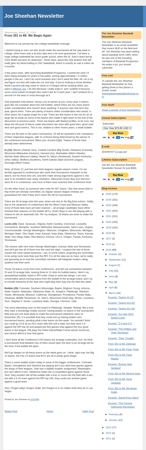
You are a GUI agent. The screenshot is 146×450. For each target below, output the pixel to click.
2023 (109, 205)
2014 (109, 249)
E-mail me (120, 151)
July (111, 270)
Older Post (88, 411)
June (112, 276)
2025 (109, 194)
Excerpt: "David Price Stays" (123, 397)
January (113, 420)
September (115, 259)
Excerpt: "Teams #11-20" (121, 302)
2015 (109, 244)
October (113, 254)
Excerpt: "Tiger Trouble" (121, 338)
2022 (109, 210)
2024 (109, 199)
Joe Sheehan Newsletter (34, 16)
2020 (109, 222)
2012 (109, 433)
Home (50, 411)
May (111, 282)
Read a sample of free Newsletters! (121, 110)
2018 (109, 233)
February (114, 414)
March (112, 293)
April (111, 287)
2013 (109, 427)
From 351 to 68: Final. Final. (123, 349)
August (113, 265)
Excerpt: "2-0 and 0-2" (120, 323)
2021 (109, 216)
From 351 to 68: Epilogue (122, 343)
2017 (109, 238)
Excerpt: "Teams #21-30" (121, 308)
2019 (109, 227)
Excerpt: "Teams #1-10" (121, 297)
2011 (109, 438)
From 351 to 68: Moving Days (124, 373)
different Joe (19, 88)
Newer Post (11, 411)
